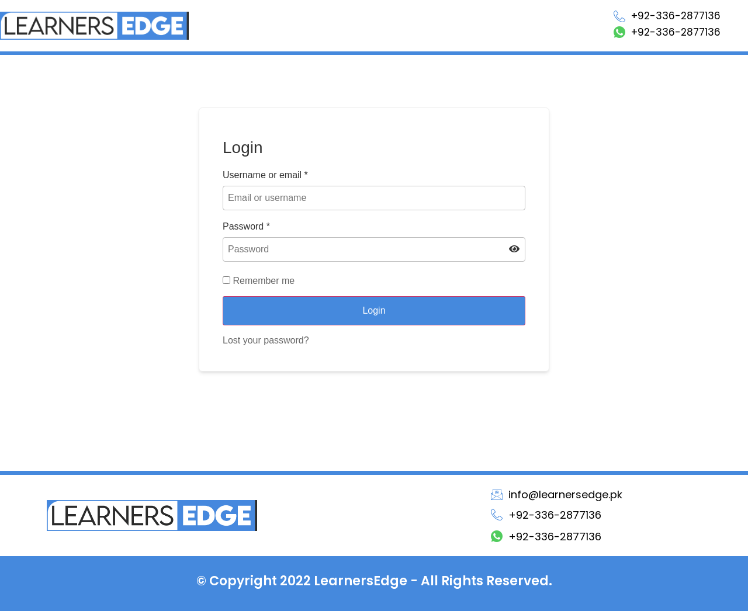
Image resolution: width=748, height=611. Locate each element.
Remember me (259, 281)
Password (246, 226)
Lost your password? (266, 340)
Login (373, 310)
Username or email (265, 175)
